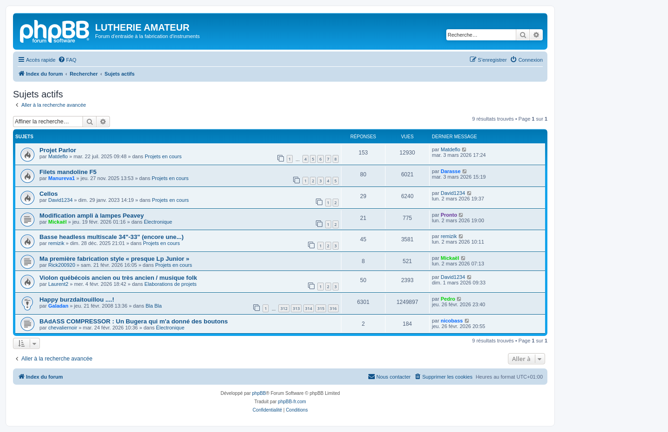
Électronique (158, 222)
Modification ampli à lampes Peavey (91, 215)
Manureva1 (61, 178)
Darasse (451, 171)
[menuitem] (67, 59)
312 (283, 308)
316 (333, 308)
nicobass (452, 320)
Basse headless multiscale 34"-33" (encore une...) (111, 236)
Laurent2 (58, 284)
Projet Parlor (57, 150)
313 (296, 308)
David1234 (60, 200)
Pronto (449, 215)
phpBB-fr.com (292, 401)
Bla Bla (154, 306)
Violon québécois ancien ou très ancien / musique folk (118, 277)
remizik (56, 243)
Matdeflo (58, 156)
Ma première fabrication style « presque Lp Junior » (114, 258)
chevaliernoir (62, 327)
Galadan (58, 306)
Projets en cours (163, 156)
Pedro (448, 299)
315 (320, 308)
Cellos (48, 193)
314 (308, 308)
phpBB (259, 393)
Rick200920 (61, 265)
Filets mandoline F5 (67, 171)
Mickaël (57, 222)
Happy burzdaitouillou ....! (76, 299)
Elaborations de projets (170, 284)
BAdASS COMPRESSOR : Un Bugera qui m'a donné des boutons (133, 321)
